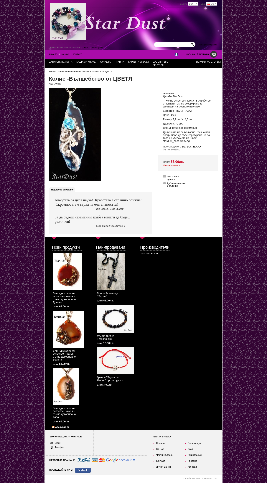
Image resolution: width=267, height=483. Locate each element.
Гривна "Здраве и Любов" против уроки (110, 379)
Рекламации (194, 443)
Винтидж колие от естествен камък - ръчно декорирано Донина (64, 298)
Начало (53, 54)
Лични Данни (163, 466)
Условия (192, 466)
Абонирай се (62, 427)
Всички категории (208, 61)
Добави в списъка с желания (176, 184)
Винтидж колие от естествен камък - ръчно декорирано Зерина (64, 355)
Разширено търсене (207, 45)
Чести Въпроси (164, 455)
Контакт (77, 54)
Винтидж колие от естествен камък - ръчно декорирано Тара (64, 413)
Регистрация (98, 48)
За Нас (65, 54)
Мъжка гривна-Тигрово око (106, 337)
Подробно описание (62, 189)
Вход (86, 48)
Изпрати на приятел (173, 177)
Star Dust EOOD (149, 253)
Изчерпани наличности (69, 71)
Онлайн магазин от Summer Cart (200, 478)
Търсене (192, 460)
